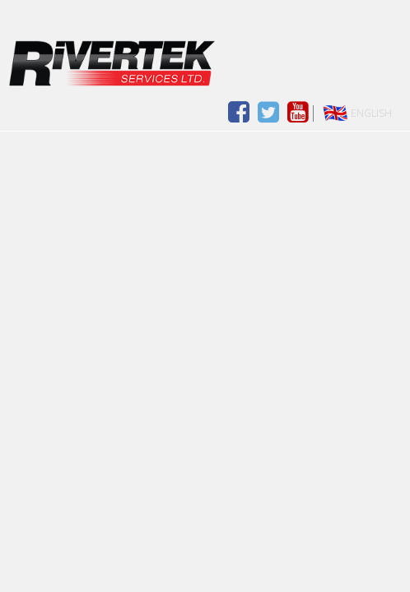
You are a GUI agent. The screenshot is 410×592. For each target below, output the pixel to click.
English (371, 113)
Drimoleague (205, 63)
